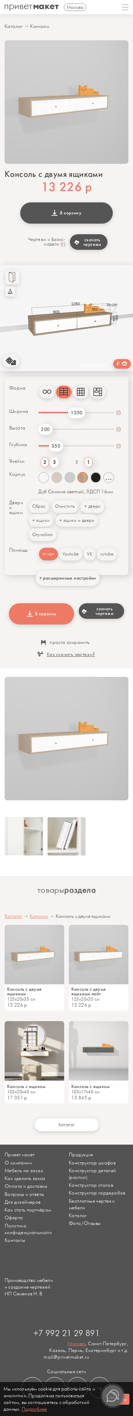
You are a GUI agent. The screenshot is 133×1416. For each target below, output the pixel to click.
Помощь (18, 550)
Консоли (39, 26)
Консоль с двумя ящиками (24, 991)
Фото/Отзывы (84, 1223)
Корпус (17, 474)
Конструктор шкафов (92, 1163)
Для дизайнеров (23, 1202)
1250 (77, 412)
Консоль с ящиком (26, 1086)
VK (89, 554)
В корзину (66, 213)
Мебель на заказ (24, 1171)
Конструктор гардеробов (97, 1193)
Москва (76, 1344)
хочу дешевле (94, 364)
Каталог (14, 26)
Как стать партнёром (28, 1210)
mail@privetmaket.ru (66, 1357)
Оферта (14, 1218)
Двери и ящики (16, 507)
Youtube (70, 554)
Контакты (15, 1240)
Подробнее (34, 1409)
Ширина (18, 411)
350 (55, 446)
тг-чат (48, 554)
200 (45, 429)
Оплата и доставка (26, 1186)
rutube (106, 554)
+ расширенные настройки (67, 578)
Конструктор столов (91, 1185)
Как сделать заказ (25, 1178)
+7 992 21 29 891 (66, 1333)
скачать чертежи (87, 242)
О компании (18, 1163)
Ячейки (16, 461)
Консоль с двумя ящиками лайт (88, 991)
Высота (17, 428)
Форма (17, 388)
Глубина (18, 444)
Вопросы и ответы (24, 1194)
